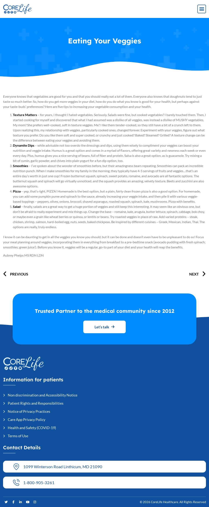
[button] (201, 9)
